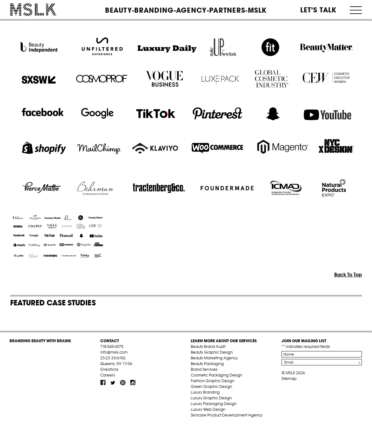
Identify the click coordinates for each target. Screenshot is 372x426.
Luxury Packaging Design (213, 403)
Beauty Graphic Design (212, 352)
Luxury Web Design (208, 409)
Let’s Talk (318, 9)
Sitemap (289, 378)
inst (133, 382)
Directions (109, 369)
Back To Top (348, 274)
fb (103, 382)
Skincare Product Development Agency (226, 415)
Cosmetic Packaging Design (216, 375)
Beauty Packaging (207, 363)
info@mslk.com (114, 352)
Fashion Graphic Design (212, 380)
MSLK (33, 9)
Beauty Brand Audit (208, 346)
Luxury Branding (205, 392)
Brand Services (204, 369)
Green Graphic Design (211, 386)
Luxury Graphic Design (211, 398)
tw (113, 382)
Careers (107, 375)
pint (123, 382)
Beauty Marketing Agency (214, 358)
